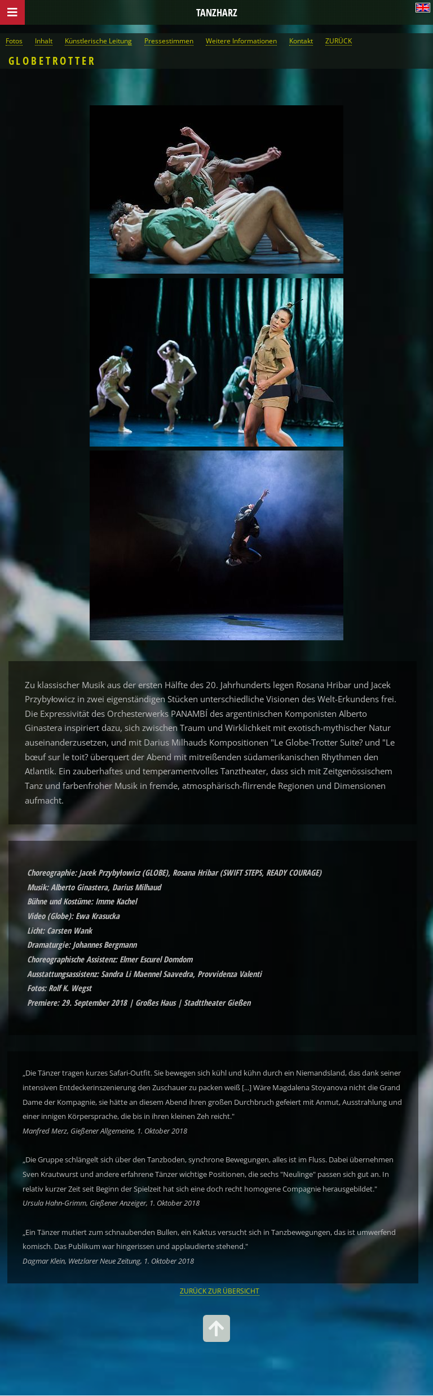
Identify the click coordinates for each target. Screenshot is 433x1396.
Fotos (14, 40)
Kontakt (301, 40)
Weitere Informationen (241, 40)
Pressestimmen (168, 40)
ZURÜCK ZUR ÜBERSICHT (219, 1290)
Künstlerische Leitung (98, 40)
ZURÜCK (338, 40)
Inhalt (43, 40)
